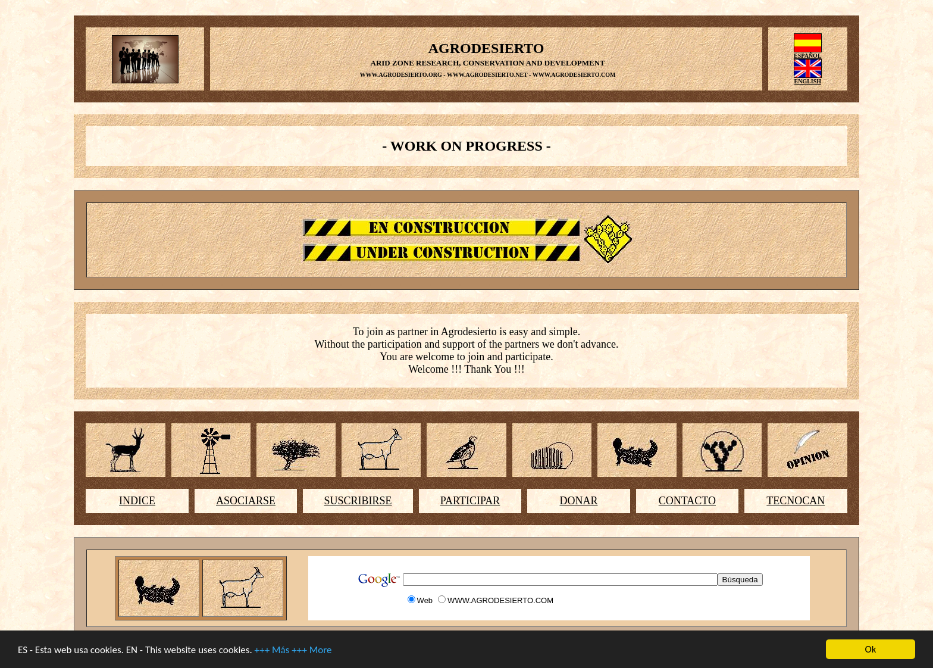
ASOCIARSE (245, 501)
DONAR (578, 501)
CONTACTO (687, 501)
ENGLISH (808, 81)
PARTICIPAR (470, 501)
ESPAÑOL (808, 55)
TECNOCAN (795, 501)
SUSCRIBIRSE (358, 501)
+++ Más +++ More (293, 650)
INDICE (137, 501)
